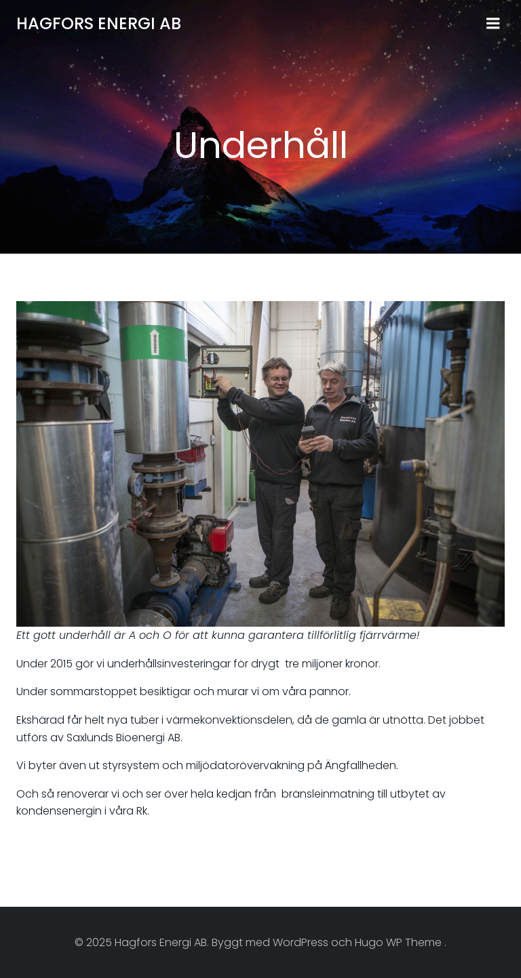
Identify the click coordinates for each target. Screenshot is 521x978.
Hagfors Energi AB (98, 23)
